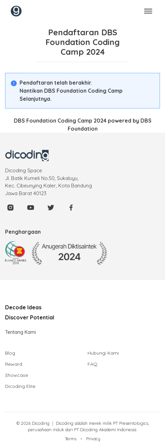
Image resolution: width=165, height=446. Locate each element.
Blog (10, 353)
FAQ (92, 364)
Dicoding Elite (20, 386)
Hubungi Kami (103, 353)
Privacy (93, 438)
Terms (70, 438)
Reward (13, 364)
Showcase (16, 375)
